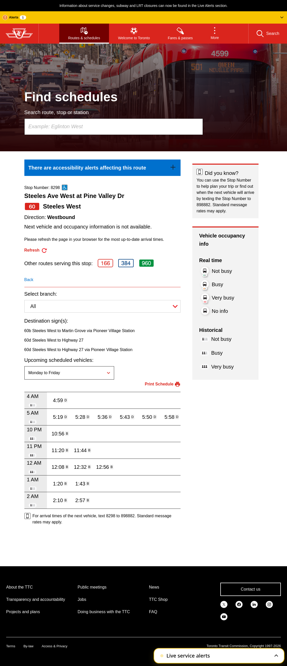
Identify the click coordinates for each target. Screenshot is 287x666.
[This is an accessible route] (64, 187)
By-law (28, 646)
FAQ (153, 612)
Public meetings (91, 587)
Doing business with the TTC (103, 612)
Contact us (250, 589)
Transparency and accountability (35, 599)
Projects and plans (23, 612)
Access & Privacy (54, 646)
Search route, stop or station (56, 112)
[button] (143, 17)
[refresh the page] (36, 250)
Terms (10, 646)
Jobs (81, 599)
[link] (102, 168)
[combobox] (113, 126)
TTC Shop (158, 599)
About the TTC (19, 587)
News (154, 587)
